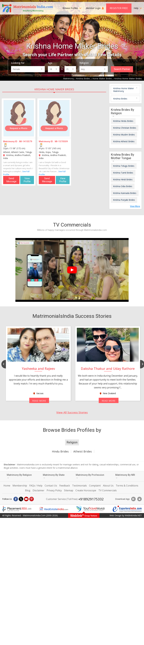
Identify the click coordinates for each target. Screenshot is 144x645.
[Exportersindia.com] (127, 509)
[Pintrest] (31, 499)
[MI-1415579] (18, 118)
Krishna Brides (120, 98)
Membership (20, 485)
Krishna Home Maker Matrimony (123, 89)
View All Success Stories (72, 412)
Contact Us (51, 485)
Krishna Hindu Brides (123, 121)
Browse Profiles (71, 8)
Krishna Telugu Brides (123, 165)
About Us (108, 485)
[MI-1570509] (54, 118)
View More (135, 206)
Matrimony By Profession (90, 476)
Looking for (17, 63)
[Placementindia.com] (16, 509)
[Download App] (133, 499)
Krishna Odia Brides (122, 186)
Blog (27, 490)
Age (50, 63)
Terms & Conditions (127, 485)
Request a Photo (18, 128)
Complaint (95, 485)
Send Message (11, 180)
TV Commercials (107, 490)
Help (138, 8)
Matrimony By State (53, 476)
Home (6, 485)
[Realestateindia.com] (53, 509)
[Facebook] (15, 499)
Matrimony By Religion (19, 476)
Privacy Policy (54, 490)
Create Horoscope (85, 490)
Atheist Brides (82, 451)
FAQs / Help (35, 485)
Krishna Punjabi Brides (124, 199)
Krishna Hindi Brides (123, 179)
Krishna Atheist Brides (123, 141)
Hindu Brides (60, 451)
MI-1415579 (25, 141)
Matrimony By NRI (125, 476)
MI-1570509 (61, 141)
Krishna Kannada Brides (124, 193)
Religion (84, 63)
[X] (21, 499)
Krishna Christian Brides (124, 127)
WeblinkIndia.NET (133, 515)
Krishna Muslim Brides (124, 134)
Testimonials (79, 485)
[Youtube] (26, 499)
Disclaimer (38, 490)
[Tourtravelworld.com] (90, 509)
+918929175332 (91, 499)
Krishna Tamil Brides (123, 172)
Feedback (64, 485)
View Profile (27, 180)
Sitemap (68, 490)
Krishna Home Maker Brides (54, 89)
